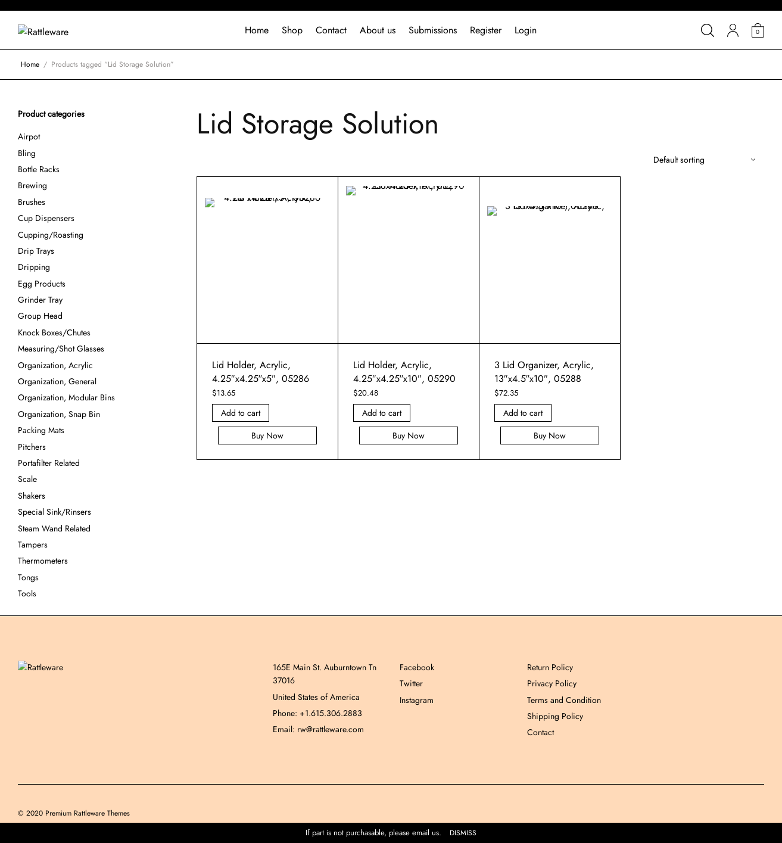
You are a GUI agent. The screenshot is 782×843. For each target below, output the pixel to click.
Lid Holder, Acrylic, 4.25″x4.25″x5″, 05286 (260, 371)
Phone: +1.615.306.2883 (317, 713)
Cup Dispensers (46, 218)
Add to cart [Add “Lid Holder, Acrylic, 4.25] (240, 413)
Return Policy (550, 667)
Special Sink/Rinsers (54, 512)
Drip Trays (36, 251)
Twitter (411, 683)
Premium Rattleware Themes (87, 813)
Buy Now (267, 435)
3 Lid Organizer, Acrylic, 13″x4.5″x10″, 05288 (544, 371)
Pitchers (32, 447)
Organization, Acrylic (55, 365)
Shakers (31, 496)
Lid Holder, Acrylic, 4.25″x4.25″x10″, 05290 (404, 371)
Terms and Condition (564, 700)
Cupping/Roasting (50, 235)
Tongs (28, 577)
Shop (292, 30)
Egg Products (42, 284)
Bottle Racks (39, 169)
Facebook (417, 667)
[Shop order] (704, 159)
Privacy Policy (552, 683)
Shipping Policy (555, 716)
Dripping (34, 267)
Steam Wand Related (54, 528)
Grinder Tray (40, 300)
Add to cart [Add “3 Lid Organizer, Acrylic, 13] (523, 413)
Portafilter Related (49, 463)
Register (485, 30)
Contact (331, 30)
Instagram (417, 700)
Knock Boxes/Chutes (54, 332)
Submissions (433, 30)
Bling (27, 153)
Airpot (29, 136)
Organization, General (57, 381)
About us (377, 30)
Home (257, 30)
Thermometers (43, 561)
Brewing (32, 185)
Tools (27, 593)
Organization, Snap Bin (59, 414)
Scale (27, 479)
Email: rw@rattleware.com (318, 729)
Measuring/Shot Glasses (61, 348)
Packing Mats (41, 430)
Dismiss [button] (463, 833)
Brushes (31, 202)
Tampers (33, 544)
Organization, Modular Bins (66, 397)
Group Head (40, 316)
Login (526, 30)
